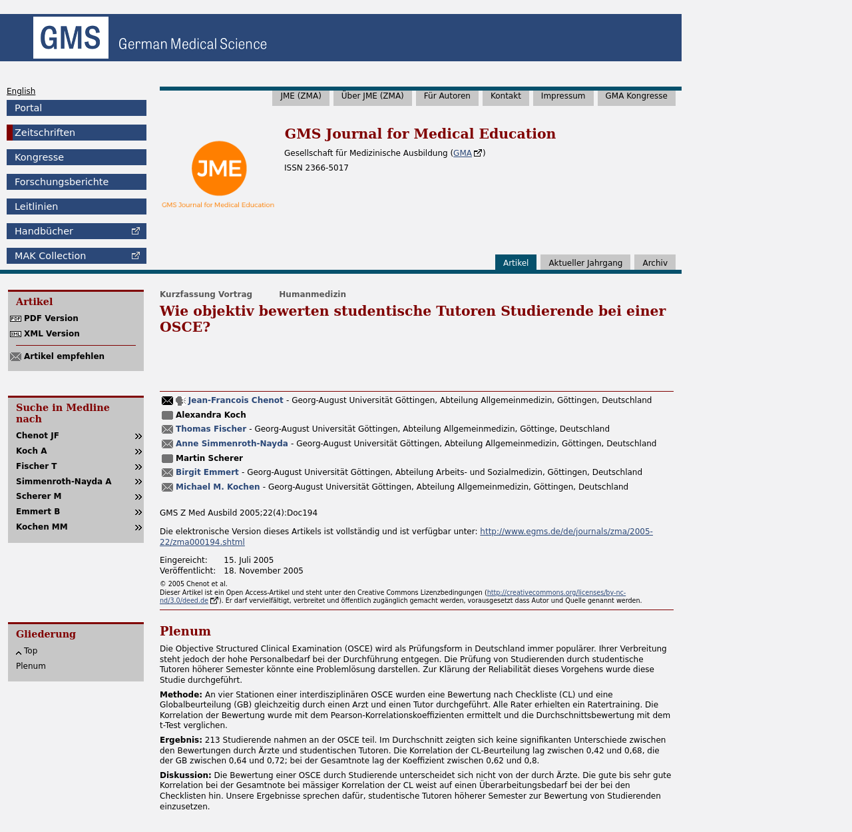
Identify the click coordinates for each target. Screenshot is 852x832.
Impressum (563, 96)
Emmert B (38, 511)
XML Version (52, 333)
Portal (28, 108)
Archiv (655, 263)
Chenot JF (37, 435)
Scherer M (39, 496)
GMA (462, 153)
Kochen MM (42, 527)
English (21, 91)
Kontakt (506, 96)
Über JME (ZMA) (372, 96)
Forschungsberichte (61, 182)
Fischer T (36, 466)
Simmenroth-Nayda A (64, 481)
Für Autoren (447, 96)
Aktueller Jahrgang (585, 263)
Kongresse (39, 157)
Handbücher (44, 231)
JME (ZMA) (300, 96)
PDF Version (51, 318)
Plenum (31, 666)
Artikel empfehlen (64, 356)
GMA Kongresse (637, 96)
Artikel (516, 263)
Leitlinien (36, 206)
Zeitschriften (45, 132)
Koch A (31, 451)
